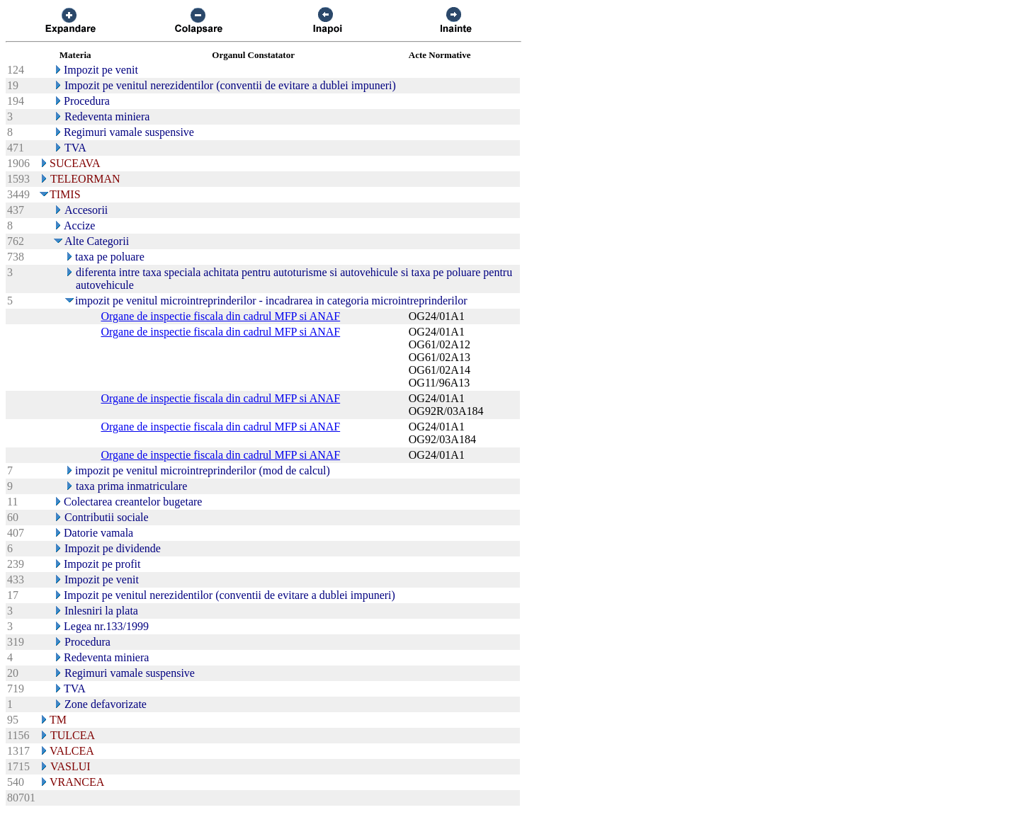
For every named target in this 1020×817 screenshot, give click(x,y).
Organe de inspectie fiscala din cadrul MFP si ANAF (220, 316)
